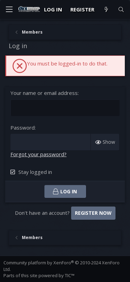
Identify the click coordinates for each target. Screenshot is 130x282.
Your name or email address (44, 92)
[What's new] (105, 9)
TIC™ (70, 275)
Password (22, 127)
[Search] (121, 9)
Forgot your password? (38, 154)
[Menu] (9, 9)
